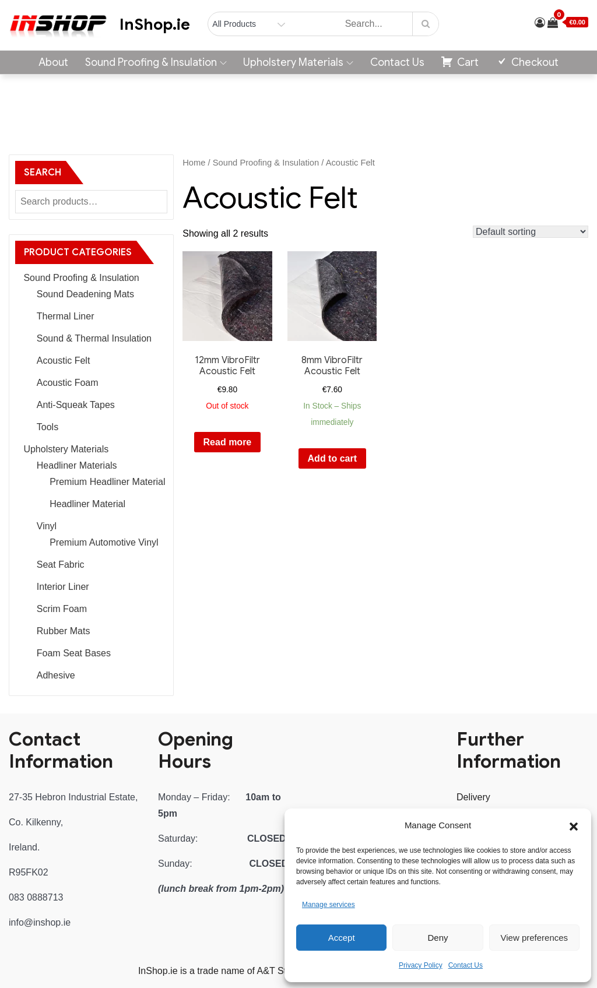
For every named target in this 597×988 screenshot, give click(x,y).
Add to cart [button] (332, 458)
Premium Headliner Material (107, 482)
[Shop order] (530, 232)
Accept (341, 938)
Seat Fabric (61, 564)
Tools (47, 427)
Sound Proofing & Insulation (156, 62)
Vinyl (47, 526)
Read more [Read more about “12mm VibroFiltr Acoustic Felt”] (227, 442)
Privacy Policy (421, 965)
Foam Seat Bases (74, 653)
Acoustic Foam (68, 383)
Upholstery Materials (298, 62)
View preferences (534, 938)
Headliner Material (87, 504)
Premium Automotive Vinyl (104, 542)
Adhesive (56, 675)
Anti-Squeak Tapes (76, 405)
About (53, 62)
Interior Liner (63, 587)
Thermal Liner (65, 316)
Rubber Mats (63, 631)
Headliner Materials (77, 465)
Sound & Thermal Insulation (94, 338)
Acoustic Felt (63, 360)
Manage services (328, 905)
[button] (574, 825)
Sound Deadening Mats (85, 294)
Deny (437, 938)
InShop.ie (155, 24)
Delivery (473, 797)
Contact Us (465, 965)
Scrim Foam (62, 609)
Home (193, 162)
